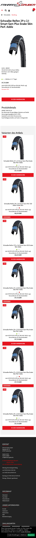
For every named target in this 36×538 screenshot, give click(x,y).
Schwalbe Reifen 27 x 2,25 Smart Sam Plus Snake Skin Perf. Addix (18, 289)
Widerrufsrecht (5, 500)
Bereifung (14, 15)
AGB (3, 514)
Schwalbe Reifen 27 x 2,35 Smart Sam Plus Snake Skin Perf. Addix (18, 373)
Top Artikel (4, 497)
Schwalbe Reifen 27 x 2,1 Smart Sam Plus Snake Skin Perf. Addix (18, 161)
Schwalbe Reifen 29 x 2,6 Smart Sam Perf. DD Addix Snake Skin (18, 204)
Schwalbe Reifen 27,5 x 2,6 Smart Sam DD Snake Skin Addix (18, 246)
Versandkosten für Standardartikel (11, 87)
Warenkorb (4, 495)
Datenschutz (5, 512)
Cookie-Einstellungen (13, 535)
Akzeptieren (31, 535)
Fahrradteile (7, 15)
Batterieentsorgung (6, 516)
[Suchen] (6, 10)
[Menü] (2, 10)
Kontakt (4, 509)
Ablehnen (23, 535)
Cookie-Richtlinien (26, 532)
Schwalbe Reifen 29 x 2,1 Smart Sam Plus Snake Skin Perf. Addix (16, 24)
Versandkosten (5, 499)
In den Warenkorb (18, 99)
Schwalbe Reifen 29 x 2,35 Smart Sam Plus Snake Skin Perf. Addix (18, 414)
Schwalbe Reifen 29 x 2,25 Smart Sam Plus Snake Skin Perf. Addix (18, 330)
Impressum (5, 511)
